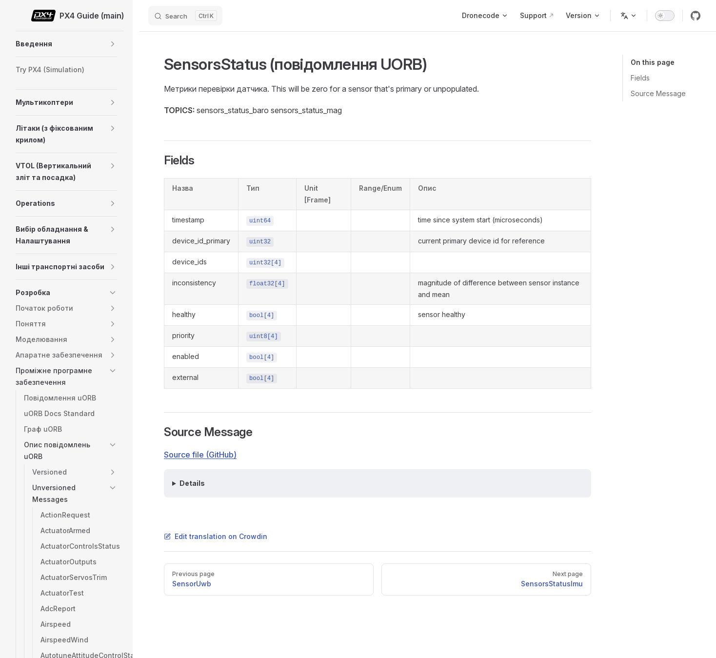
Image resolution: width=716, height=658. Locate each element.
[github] (695, 15)
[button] (112, 44)
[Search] (185, 15)
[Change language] (629, 15)
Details (192, 483)
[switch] (665, 15)
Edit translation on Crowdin (215, 536)
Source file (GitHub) (200, 454)
